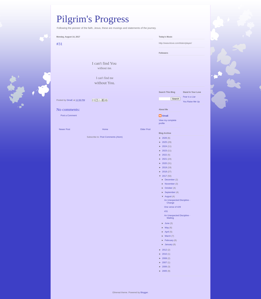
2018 (165, 171)
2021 (165, 159)
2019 (165, 167)
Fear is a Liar (189, 97)
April (167, 231)
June (167, 223)
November (170, 183)
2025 (165, 142)
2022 (165, 155)
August (168, 196)
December (170, 179)
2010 (165, 254)
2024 (165, 146)
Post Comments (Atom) (111, 137)
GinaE (165, 115)
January (169, 244)
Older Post (145, 129)
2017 (165, 176)
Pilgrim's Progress (92, 18)
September (170, 192)
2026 (165, 138)
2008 (165, 258)
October (169, 188)
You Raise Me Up (191, 101)
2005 (165, 271)
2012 (165, 249)
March (168, 236)
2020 (165, 163)
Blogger (144, 292)
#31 (166, 211)
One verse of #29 (172, 207)
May (167, 227)
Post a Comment (69, 115)
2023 (165, 150)
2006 (165, 266)
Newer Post (64, 129)
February (169, 240)
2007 (165, 262)
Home (105, 129)
